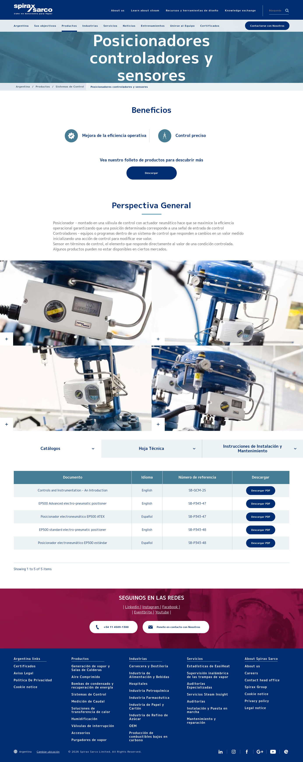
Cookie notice (26, 687)
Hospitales (138, 684)
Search (287, 10)
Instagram (151, 607)
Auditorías (196, 701)
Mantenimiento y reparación (201, 721)
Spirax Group (256, 687)
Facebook (170, 607)
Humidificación (85, 719)
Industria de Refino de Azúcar (148, 717)
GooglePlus (260, 752)
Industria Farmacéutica (149, 698)
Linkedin (132, 607)
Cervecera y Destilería (148, 666)
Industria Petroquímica (149, 691)
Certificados (25, 666)
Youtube (162, 612)
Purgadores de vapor (89, 740)
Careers (251, 673)
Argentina (23, 86)
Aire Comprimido (86, 677)
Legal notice (255, 708)
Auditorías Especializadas (199, 685)
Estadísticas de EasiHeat (208, 666)
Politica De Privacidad (33, 680)
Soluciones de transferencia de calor (91, 710)
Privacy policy (257, 701)
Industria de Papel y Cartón (146, 706)
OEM (133, 726)
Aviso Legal (23, 673)
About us (252, 666)
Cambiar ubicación (48, 751)
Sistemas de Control (70, 86)
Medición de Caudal (88, 701)
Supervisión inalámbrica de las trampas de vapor (208, 675)
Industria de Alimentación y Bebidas (149, 675)
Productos (43, 86)
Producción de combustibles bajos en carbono (148, 736)
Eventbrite (143, 612)
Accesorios (81, 733)
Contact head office (262, 680)
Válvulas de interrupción (93, 726)
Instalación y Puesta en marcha (207, 710)
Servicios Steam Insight (207, 694)
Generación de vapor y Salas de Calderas (91, 668)
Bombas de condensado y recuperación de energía (93, 685)
